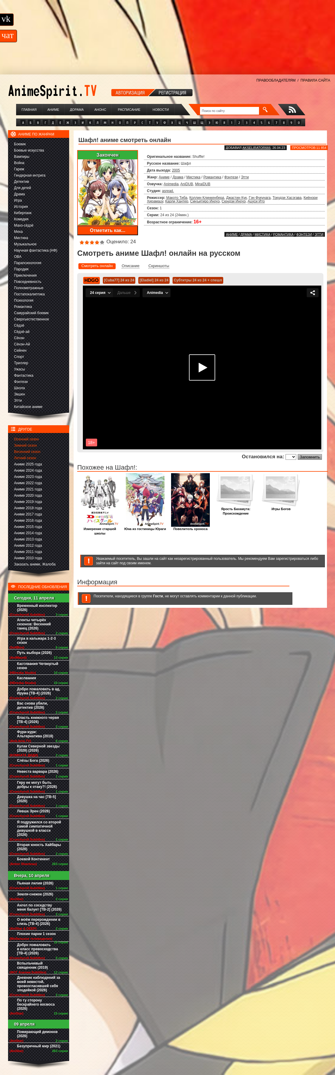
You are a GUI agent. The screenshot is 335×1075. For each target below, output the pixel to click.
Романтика (23, 307)
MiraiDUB (202, 184)
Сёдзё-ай (22, 332)
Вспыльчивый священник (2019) (32, 965)
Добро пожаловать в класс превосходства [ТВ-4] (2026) (37, 949)
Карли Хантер (176, 201)
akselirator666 (256, 147)
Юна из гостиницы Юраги (145, 527)
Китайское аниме (28, 407)
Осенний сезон (26, 439)
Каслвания (26, 678)
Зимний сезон (25, 445)
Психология (23, 300)
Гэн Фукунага (260, 198)
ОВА (17, 257)
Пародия (21, 269)
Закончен (108, 155)
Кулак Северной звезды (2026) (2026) (38, 748)
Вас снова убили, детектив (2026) (32, 705)
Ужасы (19, 369)
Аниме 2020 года (28, 495)
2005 (176, 170)
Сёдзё (19, 325)
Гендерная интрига (29, 175)
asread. (168, 191)
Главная (28, 109)
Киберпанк (23, 213)
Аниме (53, 109)
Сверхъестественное (31, 319)
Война (19, 163)
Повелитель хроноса (190, 527)
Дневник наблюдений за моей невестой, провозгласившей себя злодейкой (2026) (38, 984)
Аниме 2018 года (28, 508)
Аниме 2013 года (28, 539)
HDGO (91, 280)
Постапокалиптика (29, 294)
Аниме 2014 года (28, 533)
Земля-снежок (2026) (35, 894)
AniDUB (186, 184)
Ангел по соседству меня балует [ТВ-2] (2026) (39, 907)
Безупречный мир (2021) (38, 1046)
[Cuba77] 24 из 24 (119, 280)
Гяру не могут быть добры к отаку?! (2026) (37, 784)
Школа (19, 388)
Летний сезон (25, 458)
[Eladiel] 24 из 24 (153, 280)
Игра (18, 200)
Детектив (21, 182)
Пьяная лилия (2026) (35, 883)
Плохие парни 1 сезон (36, 934)
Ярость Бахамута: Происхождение (235, 509)
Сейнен (20, 350)
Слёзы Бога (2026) (33, 760)
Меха (18, 232)
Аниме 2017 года (28, 514)
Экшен (19, 394)
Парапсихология (27, 263)
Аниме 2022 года (28, 483)
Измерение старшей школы (99, 529)
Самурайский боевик (31, 313)
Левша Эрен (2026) (33, 811)
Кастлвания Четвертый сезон (37, 666)
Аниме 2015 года (28, 527)
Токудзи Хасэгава (287, 198)
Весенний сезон (27, 452)
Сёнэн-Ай (22, 344)
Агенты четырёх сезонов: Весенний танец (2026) (34, 624)
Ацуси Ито (256, 201)
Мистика (21, 238)
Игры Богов (281, 507)
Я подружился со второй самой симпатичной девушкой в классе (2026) (39, 828)
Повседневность (27, 282)
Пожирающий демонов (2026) (37, 1034)
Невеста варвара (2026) (37, 771)
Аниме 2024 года (28, 470)
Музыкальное (25, 244)
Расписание (129, 109)
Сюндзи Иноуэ (234, 201)
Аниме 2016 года (28, 520)
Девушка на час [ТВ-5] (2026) (36, 799)
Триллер (21, 363)
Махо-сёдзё (23, 225)
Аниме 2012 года (28, 545)
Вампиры (21, 157)
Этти (18, 400)
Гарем (19, 169)
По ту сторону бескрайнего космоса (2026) (36, 1004)
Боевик (20, 144)
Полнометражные (29, 288)
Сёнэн (19, 338)
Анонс (100, 109)
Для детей (22, 188)
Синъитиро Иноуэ (205, 201)
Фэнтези (21, 382)
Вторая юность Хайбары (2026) (39, 847)
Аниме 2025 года (28, 464)
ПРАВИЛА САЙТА (315, 80)
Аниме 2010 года (28, 558)
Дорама (76, 109)
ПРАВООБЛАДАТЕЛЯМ (275, 80)
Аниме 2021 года (28, 489)
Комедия (21, 219)
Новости (161, 109)
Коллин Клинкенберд (206, 198)
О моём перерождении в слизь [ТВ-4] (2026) (39, 921)
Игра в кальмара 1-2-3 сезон (36, 640)
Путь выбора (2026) (34, 653)
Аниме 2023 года (28, 477)
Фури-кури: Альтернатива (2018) (35, 734)
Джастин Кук (236, 198)
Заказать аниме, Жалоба (35, 564)
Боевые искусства (29, 150)
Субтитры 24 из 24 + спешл (198, 280)
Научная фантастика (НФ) (35, 250)
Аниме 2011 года (28, 552)
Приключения (25, 275)
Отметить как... (107, 230)
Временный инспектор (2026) (37, 608)
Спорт (19, 357)
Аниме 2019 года (28, 502)
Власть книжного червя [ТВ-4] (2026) (38, 720)
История (21, 207)
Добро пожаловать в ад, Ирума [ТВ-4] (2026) (38, 691)
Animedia (171, 184)
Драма (19, 194)
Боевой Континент (33, 859)
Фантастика (23, 375)
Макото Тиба (176, 198)
